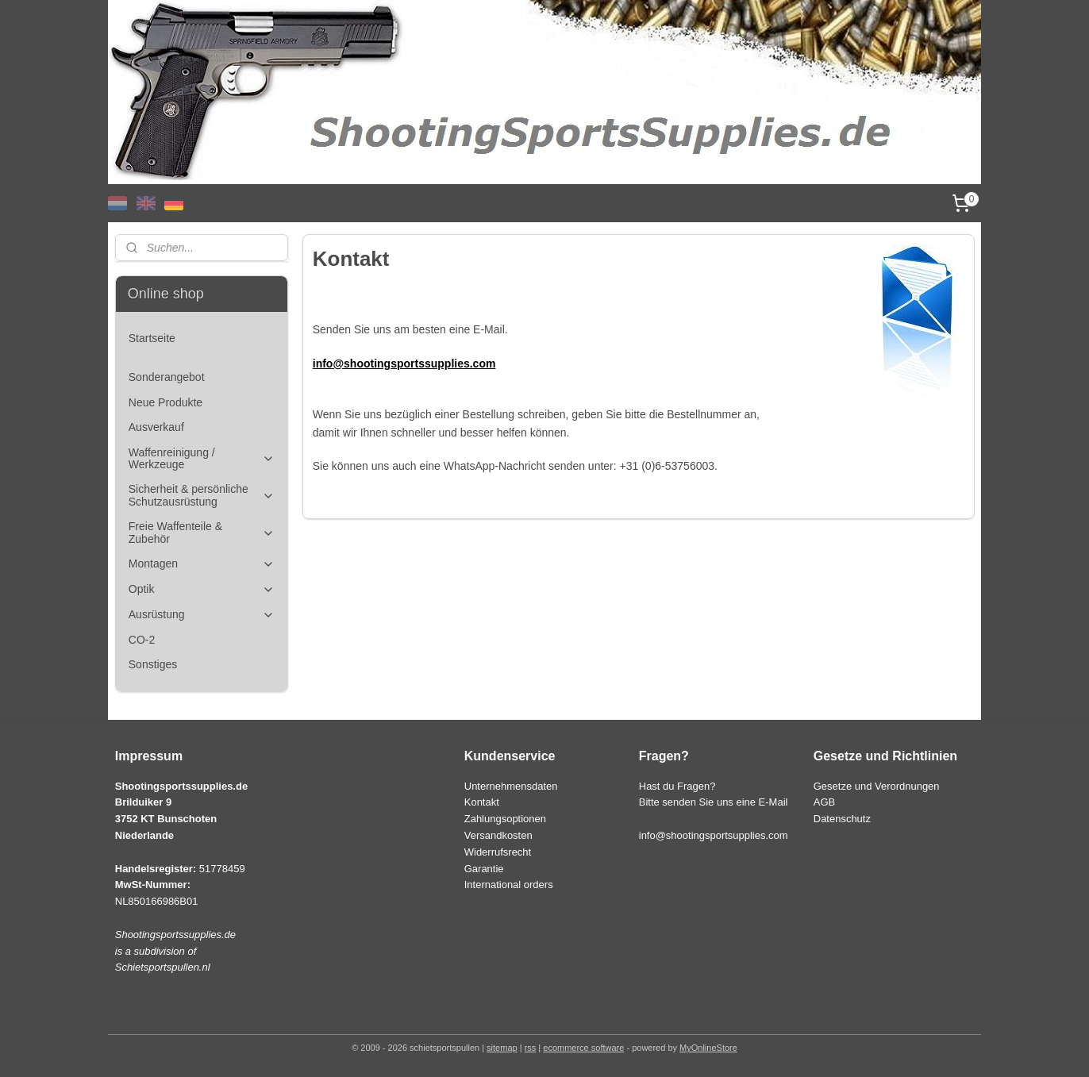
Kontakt (481, 802)
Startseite (152, 338)
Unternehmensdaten (511, 786)
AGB (824, 802)
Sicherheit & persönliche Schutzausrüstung (202, 495)
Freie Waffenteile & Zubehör (202, 532)
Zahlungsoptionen (505, 819)
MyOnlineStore (708, 1047)
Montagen (202, 564)
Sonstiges (153, 664)
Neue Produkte (165, 402)
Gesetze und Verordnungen (877, 786)
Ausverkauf (156, 427)
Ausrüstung (202, 614)
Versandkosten (498, 835)
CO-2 (142, 639)
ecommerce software (583, 1047)
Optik (202, 589)
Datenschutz (842, 819)
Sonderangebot (167, 377)
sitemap (502, 1047)
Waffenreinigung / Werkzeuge (202, 458)
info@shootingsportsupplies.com (713, 835)
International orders (508, 884)
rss (531, 1047)
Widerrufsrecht (497, 852)
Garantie (484, 869)
